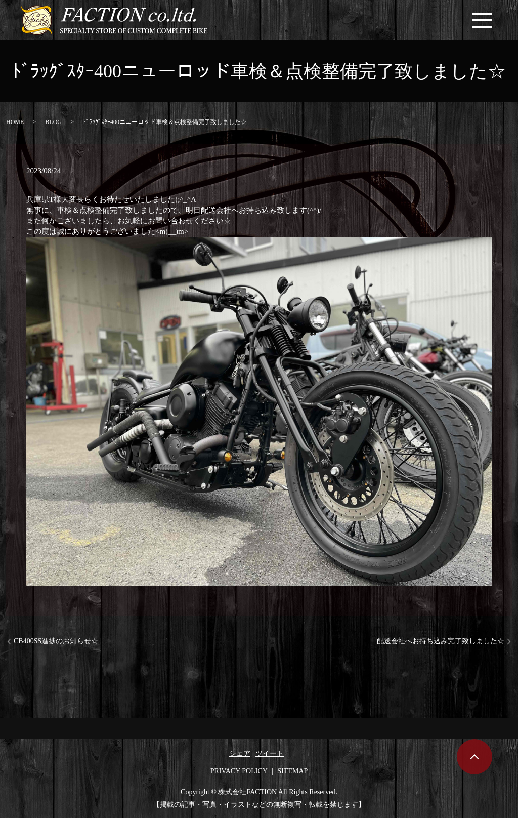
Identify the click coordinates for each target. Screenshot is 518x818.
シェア (239, 753)
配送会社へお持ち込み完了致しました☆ (440, 641)
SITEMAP (292, 771)
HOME (15, 122)
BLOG (53, 122)
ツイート (269, 753)
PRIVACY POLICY (239, 771)
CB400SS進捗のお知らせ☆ (56, 641)
